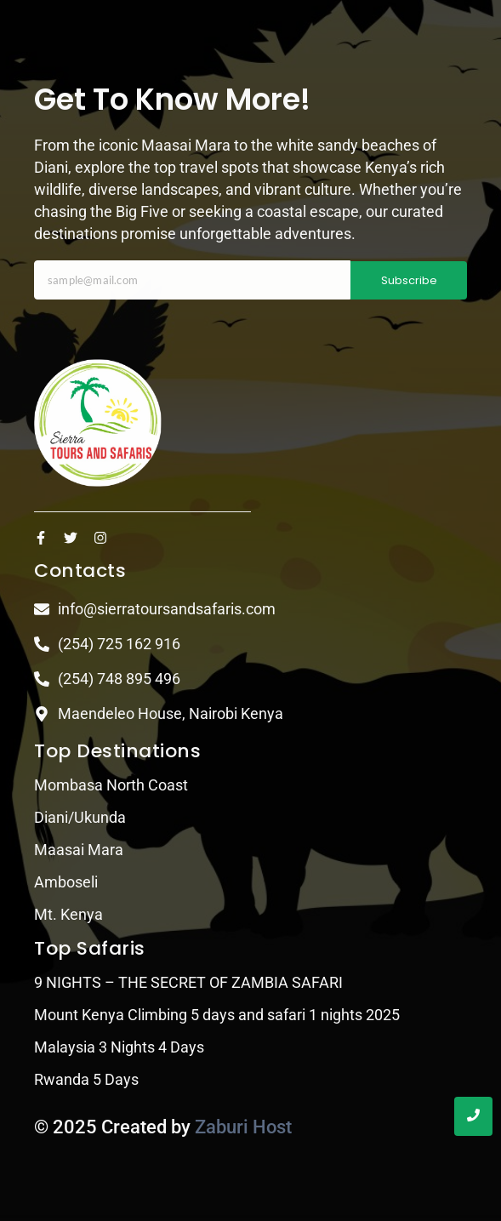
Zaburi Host (243, 1127)
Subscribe (409, 280)
